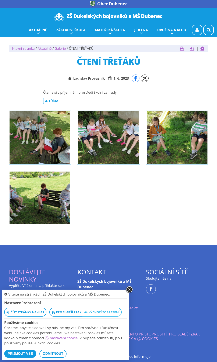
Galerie (60, 48)
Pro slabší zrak (184, 334)
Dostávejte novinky (27, 275)
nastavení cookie (61, 337)
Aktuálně (45, 48)
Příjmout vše (20, 353)
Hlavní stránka (23, 48)
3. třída (51, 101)
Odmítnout (53, 353)
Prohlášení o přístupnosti (138, 334)
